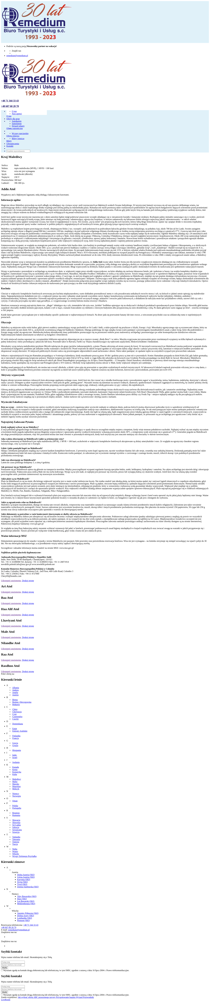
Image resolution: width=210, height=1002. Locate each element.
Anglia (15, 692)
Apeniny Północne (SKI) (27, 913)
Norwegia (16, 796)
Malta (14, 781)
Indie (14, 755)
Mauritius (16, 786)
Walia (14, 849)
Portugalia (16, 808)
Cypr (14, 714)
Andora (15, 690)
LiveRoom (5, 1000)
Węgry (15, 851)
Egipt (14, 728)
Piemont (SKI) (23, 920)
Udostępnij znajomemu (11, 580)
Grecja (15, 743)
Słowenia (16, 822)
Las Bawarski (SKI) (25, 901)
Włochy (15, 854)
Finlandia (16, 736)
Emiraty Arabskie (19, 731)
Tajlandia (16, 837)
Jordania (16, 762)
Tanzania (16, 839)
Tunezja (15, 842)
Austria (15, 695)
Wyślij (4, 968)
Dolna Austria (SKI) (26, 875)
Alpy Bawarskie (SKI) (26, 896)
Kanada (15, 767)
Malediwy (16, 779)
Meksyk (15, 789)
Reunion (16, 813)
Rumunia (16, 815)
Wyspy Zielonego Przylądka (24, 856)
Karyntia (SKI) (23, 879)
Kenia (14, 769)
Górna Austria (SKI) (26, 877)
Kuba (14, 774)
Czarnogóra (17, 716)
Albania (15, 688)
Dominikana (17, 724)
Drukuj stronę (28, 580)
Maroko (15, 784)
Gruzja (15, 745)
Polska (15, 806)
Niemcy (15, 793)
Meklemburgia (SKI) (26, 903)
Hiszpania (16, 750)
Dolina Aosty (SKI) (25, 915)
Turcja (15, 844)
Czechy (15, 719)
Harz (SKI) (22, 899)
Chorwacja (17, 712)
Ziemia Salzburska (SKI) (28, 887)
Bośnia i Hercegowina (21, 702)
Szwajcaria (17, 830)
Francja (15, 738)
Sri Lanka (16, 825)
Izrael (14, 757)
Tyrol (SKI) (22, 884)
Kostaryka (16, 772)
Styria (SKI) (22, 882)
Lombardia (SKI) (24, 918)
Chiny (15, 709)
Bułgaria (16, 704)
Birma (15, 700)
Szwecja (15, 832)
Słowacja (16, 820)
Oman (15, 801)
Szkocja (15, 827)
